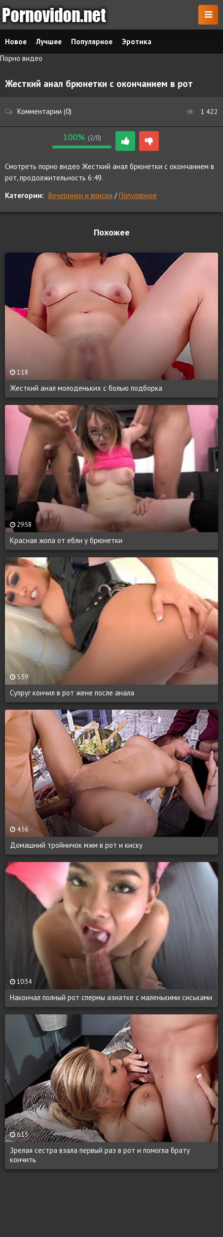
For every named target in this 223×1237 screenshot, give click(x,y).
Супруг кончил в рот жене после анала (72, 692)
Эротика (136, 41)
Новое (16, 41)
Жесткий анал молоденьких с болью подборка (86, 388)
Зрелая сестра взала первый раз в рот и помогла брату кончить (100, 1155)
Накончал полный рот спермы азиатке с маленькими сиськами (111, 997)
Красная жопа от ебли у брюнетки (66, 540)
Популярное (138, 195)
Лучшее (49, 41)
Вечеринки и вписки (80, 195)
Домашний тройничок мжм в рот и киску (76, 845)
